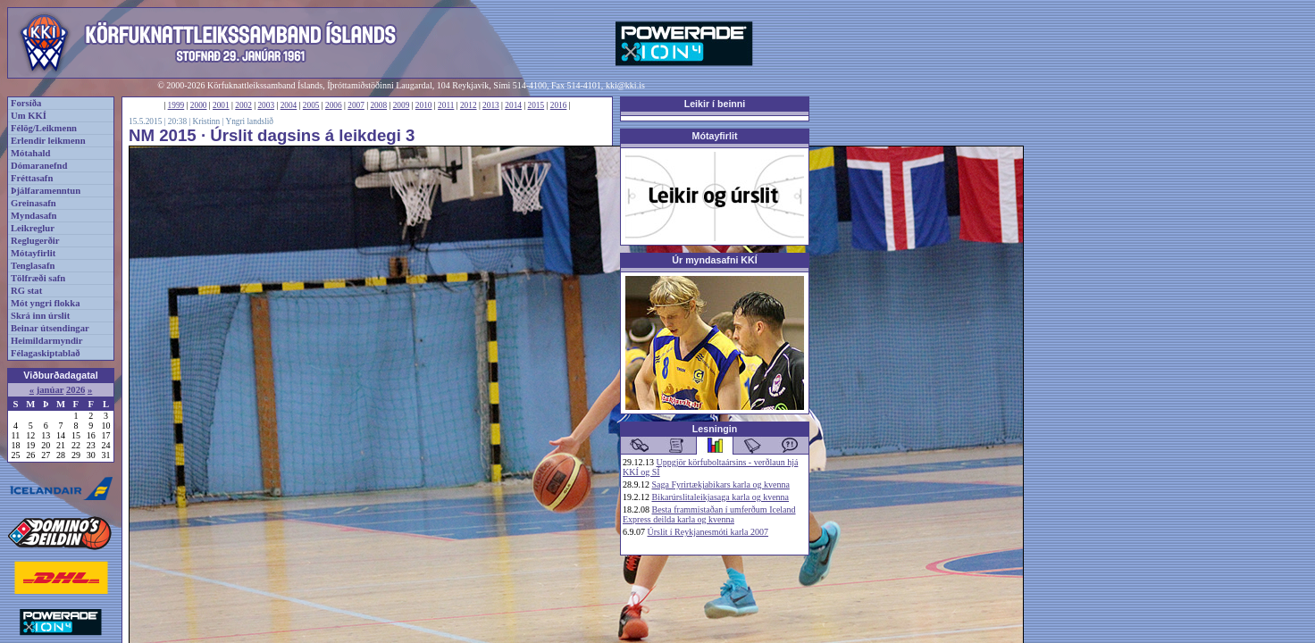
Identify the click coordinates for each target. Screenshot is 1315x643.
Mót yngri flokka (45, 303)
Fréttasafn (32, 178)
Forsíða (26, 103)
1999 (176, 105)
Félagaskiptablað (45, 353)
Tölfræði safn (38, 278)
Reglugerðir (35, 241)
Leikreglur (32, 228)
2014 (513, 105)
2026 (75, 390)
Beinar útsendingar (50, 328)
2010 (423, 105)
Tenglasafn (32, 266)
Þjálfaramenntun (45, 191)
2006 (333, 105)
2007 (356, 105)
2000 (198, 105)
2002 (243, 105)
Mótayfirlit (33, 253)
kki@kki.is (625, 85)
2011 (446, 105)
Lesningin (714, 428)
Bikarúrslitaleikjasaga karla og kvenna (721, 497)
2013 (490, 105)
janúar (50, 390)
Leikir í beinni (715, 103)
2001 (221, 105)
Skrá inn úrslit (40, 316)
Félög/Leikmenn (44, 128)
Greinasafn (33, 203)
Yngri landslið (249, 121)
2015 (536, 105)
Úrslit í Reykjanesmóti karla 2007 (708, 532)
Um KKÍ (28, 116)
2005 (311, 105)
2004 (289, 105)
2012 (468, 105)
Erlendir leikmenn (48, 141)
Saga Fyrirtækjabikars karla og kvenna (721, 484)
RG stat (26, 291)
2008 (378, 105)
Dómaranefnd (39, 166)
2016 (558, 105)
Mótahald (30, 153)
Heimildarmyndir (47, 341)
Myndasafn (34, 216)
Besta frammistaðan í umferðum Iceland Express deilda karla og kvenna (709, 514)
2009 (401, 105)
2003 (265, 105)
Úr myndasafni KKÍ (714, 260)
